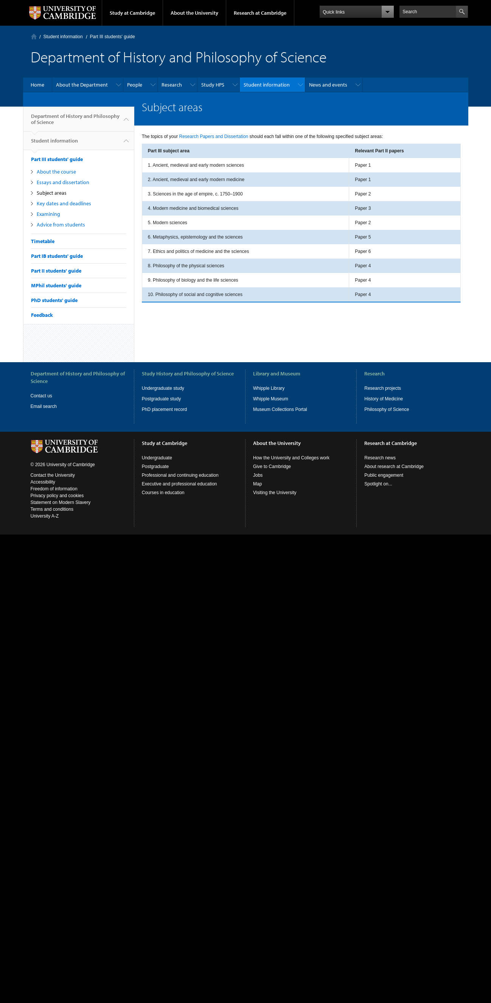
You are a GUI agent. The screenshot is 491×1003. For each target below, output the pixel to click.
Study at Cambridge (132, 12)
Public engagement (383, 475)
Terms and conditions (52, 509)
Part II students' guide (56, 270)
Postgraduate (155, 466)
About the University (194, 12)
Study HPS (212, 84)
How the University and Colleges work (291, 457)
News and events (328, 84)
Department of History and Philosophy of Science (75, 122)
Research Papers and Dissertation (213, 136)
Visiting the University (275, 492)
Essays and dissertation (63, 182)
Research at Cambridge (260, 12)
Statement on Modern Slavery (61, 502)
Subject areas (52, 192)
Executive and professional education (179, 484)
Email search (44, 406)
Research (172, 84)
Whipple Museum (270, 399)
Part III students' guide (112, 36)
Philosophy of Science (386, 409)
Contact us (41, 395)
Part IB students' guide (57, 256)
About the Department (82, 84)
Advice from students (61, 224)
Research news (380, 457)
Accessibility (43, 482)
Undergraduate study (163, 388)
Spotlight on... (378, 484)
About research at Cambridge (394, 466)
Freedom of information (54, 488)
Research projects (382, 388)
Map (257, 484)
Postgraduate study (161, 399)
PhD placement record (164, 409)
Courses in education (163, 492)
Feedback (42, 315)
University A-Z (45, 516)
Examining (48, 214)
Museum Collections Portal (280, 409)
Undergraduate (157, 457)
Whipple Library (268, 388)
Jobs (258, 475)
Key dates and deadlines (64, 203)
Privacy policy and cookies (57, 495)
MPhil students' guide (56, 285)
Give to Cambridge (272, 466)
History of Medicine (383, 399)
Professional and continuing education (180, 475)
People (134, 84)
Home (34, 36)
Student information (63, 36)
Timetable (42, 241)
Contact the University (53, 475)
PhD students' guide (54, 300)
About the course (56, 171)
